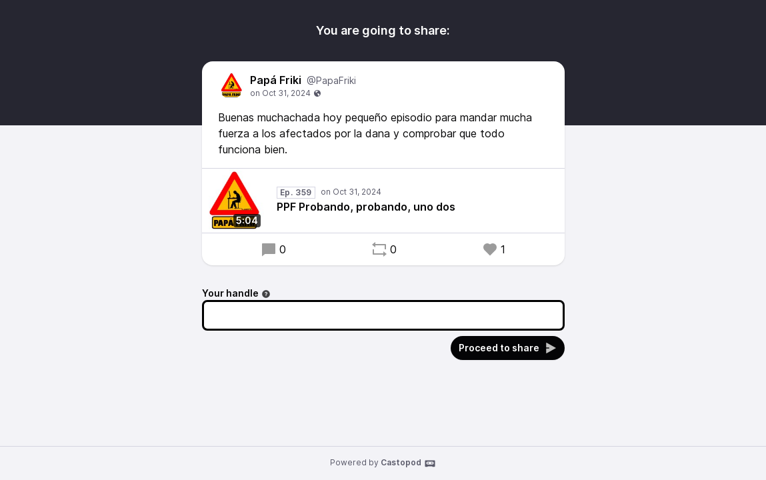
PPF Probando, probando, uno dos (366, 206)
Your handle (236, 293)
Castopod (408, 463)
